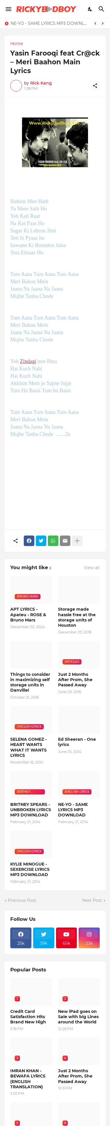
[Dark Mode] (90, 9)
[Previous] (95, 23)
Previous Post (22, 900)
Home (16, 44)
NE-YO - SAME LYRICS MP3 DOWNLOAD (50, 23)
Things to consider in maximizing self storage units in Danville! (30, 682)
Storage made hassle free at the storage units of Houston (77, 617)
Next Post (92, 900)
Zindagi (28, 361)
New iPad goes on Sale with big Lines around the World (78, 1017)
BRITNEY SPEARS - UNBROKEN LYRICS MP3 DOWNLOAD (30, 810)
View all (92, 568)
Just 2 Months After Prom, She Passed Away (75, 680)
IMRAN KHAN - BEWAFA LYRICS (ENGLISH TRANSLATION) (27, 1078)
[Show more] (77, 541)
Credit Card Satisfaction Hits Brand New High (28, 1017)
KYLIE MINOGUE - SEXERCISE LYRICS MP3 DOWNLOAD (30, 869)
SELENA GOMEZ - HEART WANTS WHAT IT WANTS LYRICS (28, 747)
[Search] (102, 9)
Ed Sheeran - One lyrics (77, 742)
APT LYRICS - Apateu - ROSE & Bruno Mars (28, 614)
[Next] (103, 23)
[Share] (95, 85)
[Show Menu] (8, 9)
